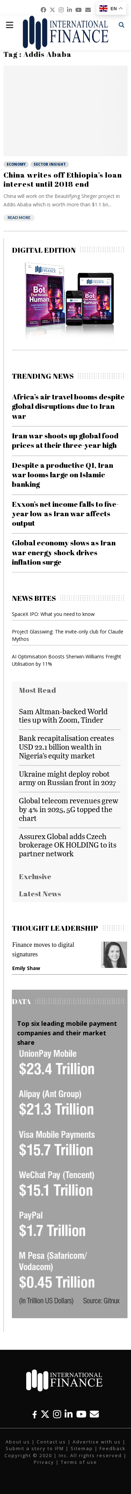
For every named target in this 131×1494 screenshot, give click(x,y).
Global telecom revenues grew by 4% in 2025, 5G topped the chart (68, 809)
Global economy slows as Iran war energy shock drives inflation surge (64, 552)
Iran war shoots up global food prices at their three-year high (65, 440)
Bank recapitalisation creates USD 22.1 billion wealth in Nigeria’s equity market (66, 747)
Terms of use (79, 1462)
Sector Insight (50, 164)
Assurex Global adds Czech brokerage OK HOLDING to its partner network (67, 845)
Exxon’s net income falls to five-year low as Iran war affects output (65, 513)
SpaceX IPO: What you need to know (53, 614)
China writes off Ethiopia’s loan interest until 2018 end (62, 179)
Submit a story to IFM (35, 1448)
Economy (16, 164)
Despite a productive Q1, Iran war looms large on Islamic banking (62, 474)
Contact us (51, 1442)
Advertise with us (97, 1442)
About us (18, 1442)
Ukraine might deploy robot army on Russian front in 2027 (67, 778)
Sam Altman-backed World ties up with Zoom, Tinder (63, 715)
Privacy (44, 1462)
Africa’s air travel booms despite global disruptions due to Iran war (68, 406)
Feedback (113, 1448)
